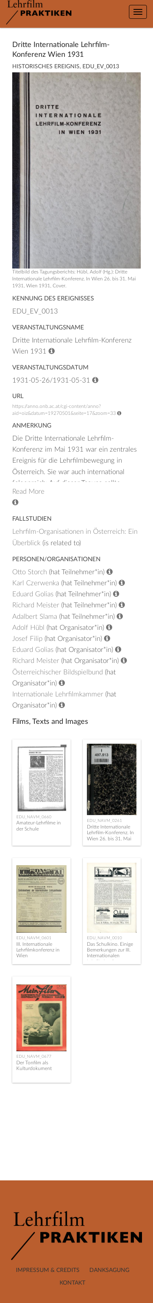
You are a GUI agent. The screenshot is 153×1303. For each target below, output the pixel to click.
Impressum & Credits (48, 1270)
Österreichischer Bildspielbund (57, 672)
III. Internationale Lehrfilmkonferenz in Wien (38, 950)
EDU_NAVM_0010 (104, 938)
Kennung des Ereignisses (53, 299)
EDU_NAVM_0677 (33, 1056)
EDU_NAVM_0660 (33, 817)
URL (18, 396)
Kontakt (72, 1283)
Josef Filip (27, 638)
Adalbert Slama (34, 616)
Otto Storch (29, 572)
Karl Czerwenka (35, 583)
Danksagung (109, 1270)
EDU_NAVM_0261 (104, 821)
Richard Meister (35, 605)
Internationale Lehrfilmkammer (57, 694)
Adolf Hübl (28, 627)
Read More (28, 491)
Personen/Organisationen (56, 559)
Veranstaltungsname (48, 328)
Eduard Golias (32, 594)
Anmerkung (31, 426)
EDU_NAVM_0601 (33, 938)
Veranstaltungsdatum (50, 368)
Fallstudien (31, 519)
